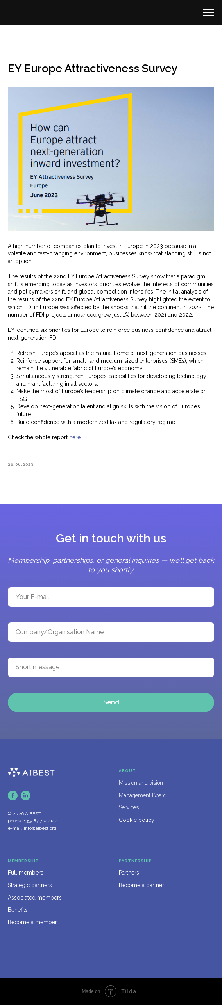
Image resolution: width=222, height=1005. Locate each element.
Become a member (32, 922)
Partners (129, 873)
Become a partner (141, 885)
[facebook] (13, 795)
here (75, 437)
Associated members (35, 898)
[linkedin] (25, 795)
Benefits (18, 910)
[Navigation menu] (208, 12)
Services (129, 807)
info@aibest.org (40, 828)
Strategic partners (30, 885)
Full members (25, 873)
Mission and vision (141, 783)
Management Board (142, 795)
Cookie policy (136, 820)
